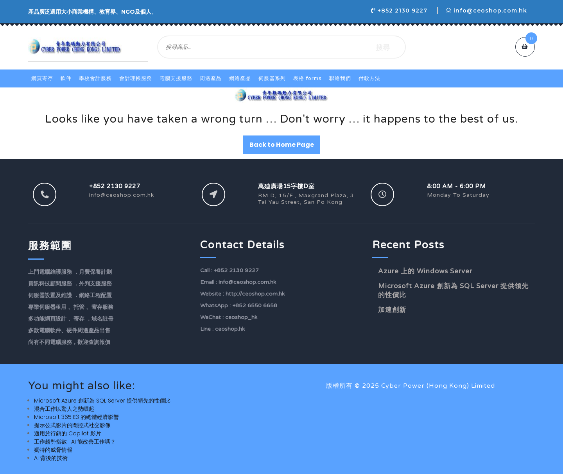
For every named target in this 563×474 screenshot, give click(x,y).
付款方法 (369, 78)
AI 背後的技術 (51, 458)
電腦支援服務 (176, 78)
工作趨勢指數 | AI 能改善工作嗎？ (75, 441)
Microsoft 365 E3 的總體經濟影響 (76, 417)
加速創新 (392, 310)
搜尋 (383, 47)
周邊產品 (211, 78)
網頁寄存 (42, 78)
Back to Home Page (281, 144)
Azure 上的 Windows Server (425, 271)
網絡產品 (240, 78)
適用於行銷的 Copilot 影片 (67, 433)
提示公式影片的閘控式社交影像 (72, 425)
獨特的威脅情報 (53, 450)
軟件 (66, 78)
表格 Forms (307, 78)
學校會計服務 (95, 78)
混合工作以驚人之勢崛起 (64, 409)
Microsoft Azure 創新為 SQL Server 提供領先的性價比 (102, 401)
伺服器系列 (272, 78)
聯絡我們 (340, 78)
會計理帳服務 (135, 78)
